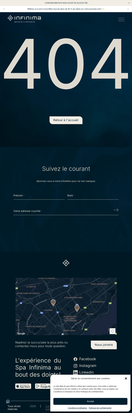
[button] (125, 378)
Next (128, 9)
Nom (71, 195)
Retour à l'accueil (65, 120)
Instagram (84, 366)
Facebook (84, 359)
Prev (4, 9)
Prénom (19, 195)
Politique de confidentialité (100, 408)
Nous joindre (104, 345)
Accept (90, 401)
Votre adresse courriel (27, 211)
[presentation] (66, 227)
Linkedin (83, 372)
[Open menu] (121, 20)
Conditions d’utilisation (77, 408)
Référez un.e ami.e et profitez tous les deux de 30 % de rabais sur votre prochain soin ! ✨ (66, 9)
